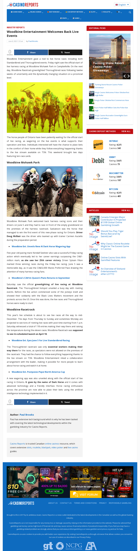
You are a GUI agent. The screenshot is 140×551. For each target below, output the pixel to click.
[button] (125, 76)
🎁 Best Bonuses (53, 12)
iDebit (112, 157)
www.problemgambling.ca (73, 529)
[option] (110, 56)
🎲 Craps (63, 18)
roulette (36, 447)
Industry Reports (16, 27)
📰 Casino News (16, 12)
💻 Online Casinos (34, 12)
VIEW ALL (126, 131)
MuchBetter (116, 173)
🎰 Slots (92, 12)
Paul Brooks (33, 41)
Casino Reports (17, 443)
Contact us (66, 503)
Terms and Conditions (85, 503)
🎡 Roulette (105, 12)
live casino (73, 447)
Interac (113, 141)
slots (29, 447)
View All (126, 210)
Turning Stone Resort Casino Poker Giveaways (108, 66)
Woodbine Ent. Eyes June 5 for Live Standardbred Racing (41, 340)
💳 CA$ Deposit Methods (74, 12)
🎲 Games (76, 18)
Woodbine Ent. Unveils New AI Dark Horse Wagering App (41, 246)
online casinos (52, 443)
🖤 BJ (118, 12)
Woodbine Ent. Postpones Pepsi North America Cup (38, 371)
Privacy (102, 503)
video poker (57, 447)
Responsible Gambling (120, 503)
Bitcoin (113, 189)
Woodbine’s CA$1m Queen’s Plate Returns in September (41, 277)
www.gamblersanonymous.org (98, 529)
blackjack (46, 447)
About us (53, 503)
